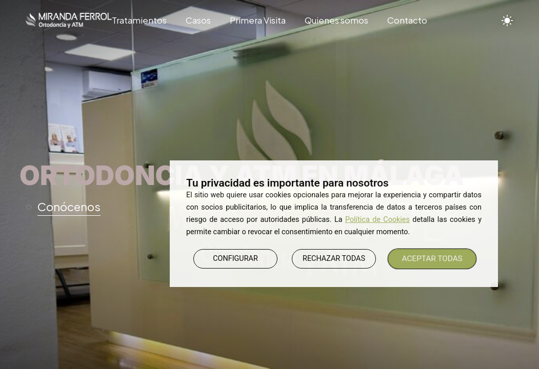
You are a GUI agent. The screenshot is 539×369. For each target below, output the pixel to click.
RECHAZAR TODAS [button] (334, 258)
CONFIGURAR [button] (235, 258)
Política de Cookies (377, 219)
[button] (68, 207)
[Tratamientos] (144, 20)
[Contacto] (403, 20)
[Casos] (198, 20)
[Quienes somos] (336, 20)
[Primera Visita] (257, 20)
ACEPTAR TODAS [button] (432, 258)
